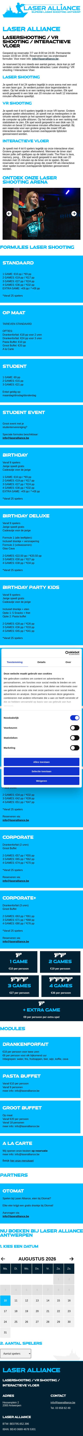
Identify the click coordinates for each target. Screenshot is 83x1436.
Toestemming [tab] (15, 662)
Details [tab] (42, 662)
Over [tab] (68, 662)
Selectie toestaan (41, 771)
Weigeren (41, 780)
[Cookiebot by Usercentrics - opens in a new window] (65, 653)
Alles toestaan (41, 761)
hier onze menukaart (22, 1160)
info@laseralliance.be (45, 58)
